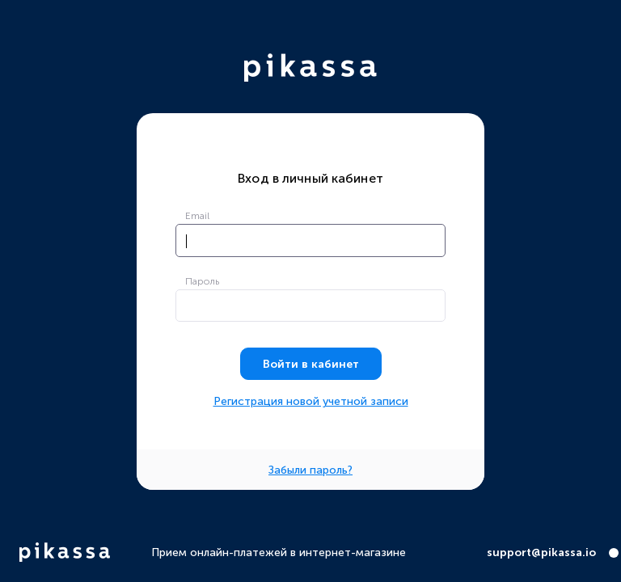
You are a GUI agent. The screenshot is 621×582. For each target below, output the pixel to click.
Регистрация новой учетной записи (310, 401)
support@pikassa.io (541, 553)
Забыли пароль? (310, 470)
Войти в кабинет (311, 364)
